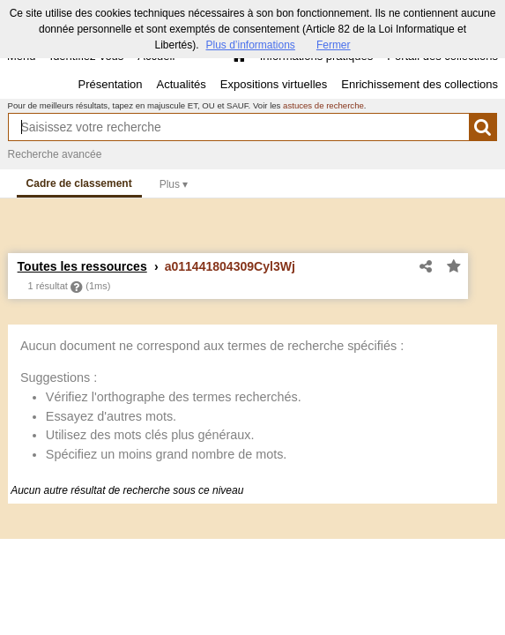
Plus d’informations (249, 45)
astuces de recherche (323, 105)
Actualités (180, 84)
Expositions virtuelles (273, 84)
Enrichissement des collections (419, 84)
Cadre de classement (79, 183)
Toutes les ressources (82, 266)
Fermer (333, 45)
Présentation (110, 84)
